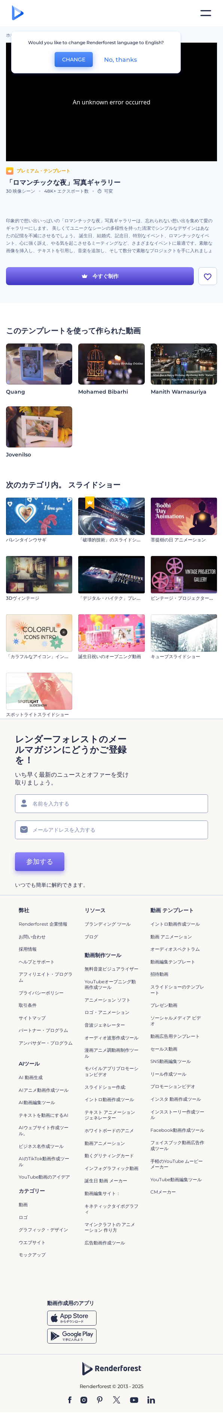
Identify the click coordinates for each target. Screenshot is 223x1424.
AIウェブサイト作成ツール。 (43, 1130)
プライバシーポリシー (41, 993)
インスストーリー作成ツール (177, 1115)
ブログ (91, 936)
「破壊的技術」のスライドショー (112, 540)
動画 (23, 1204)
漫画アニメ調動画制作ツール (111, 1053)
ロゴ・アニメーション (107, 1012)
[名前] (111, 803)
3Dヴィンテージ (22, 598)
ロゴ (23, 1217)
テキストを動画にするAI (43, 1115)
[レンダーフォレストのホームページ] (18, 13)
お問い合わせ (32, 936)
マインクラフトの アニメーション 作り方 (110, 1227)
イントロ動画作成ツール (175, 924)
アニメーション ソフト (108, 1000)
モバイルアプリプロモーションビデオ (111, 1071)
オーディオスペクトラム (175, 949)
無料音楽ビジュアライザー (111, 969)
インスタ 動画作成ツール (175, 1099)
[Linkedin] (151, 1400)
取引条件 (28, 1005)
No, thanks (120, 59)
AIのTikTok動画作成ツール (44, 1161)
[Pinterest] (99, 1400)
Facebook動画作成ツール (177, 1130)
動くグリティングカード (109, 1155)
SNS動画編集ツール (170, 1061)
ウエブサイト (32, 1242)
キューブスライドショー (175, 656)
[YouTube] (134, 1400)
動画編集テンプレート (172, 962)
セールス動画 (163, 1049)
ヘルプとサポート (37, 962)
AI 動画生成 (31, 1077)
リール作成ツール (168, 1074)
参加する (39, 862)
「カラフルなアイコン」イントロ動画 (44, 656)
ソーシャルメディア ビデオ (175, 1021)
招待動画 (159, 974)
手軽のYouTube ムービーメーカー (176, 1164)
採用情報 (28, 949)
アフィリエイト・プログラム (46, 977)
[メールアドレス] (111, 830)
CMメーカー (163, 1192)
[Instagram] (83, 1400)
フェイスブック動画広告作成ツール (177, 1145)
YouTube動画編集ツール (176, 1179)
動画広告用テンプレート (175, 1036)
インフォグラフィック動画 (111, 1168)
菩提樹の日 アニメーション (178, 540)
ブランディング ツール (108, 924)
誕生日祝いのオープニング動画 (109, 656)
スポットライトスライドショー (37, 714)
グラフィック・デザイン (43, 1229)
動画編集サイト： (102, 1193)
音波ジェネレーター (105, 1025)
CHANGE (73, 59)
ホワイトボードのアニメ (109, 1130)
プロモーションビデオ (172, 1086)
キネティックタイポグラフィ (111, 1209)
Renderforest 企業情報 (43, 924)
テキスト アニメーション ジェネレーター (110, 1115)
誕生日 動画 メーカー (106, 1180)
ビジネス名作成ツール (41, 1146)
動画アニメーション (105, 1143)
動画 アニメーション (171, 936)
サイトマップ (32, 1018)
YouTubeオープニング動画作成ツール (110, 984)
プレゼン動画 (163, 1005)
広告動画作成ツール (105, 1243)
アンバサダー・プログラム (46, 1043)
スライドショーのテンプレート (177, 990)
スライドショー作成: (105, 1087)
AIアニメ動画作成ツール (43, 1090)
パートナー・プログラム (43, 1030)
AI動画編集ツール (37, 1102)
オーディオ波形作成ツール (111, 1038)
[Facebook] (69, 1400)
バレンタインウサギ (26, 540)
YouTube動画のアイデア (44, 1177)
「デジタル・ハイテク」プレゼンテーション (123, 598)
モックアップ (32, 1255)
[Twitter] (116, 1400)
